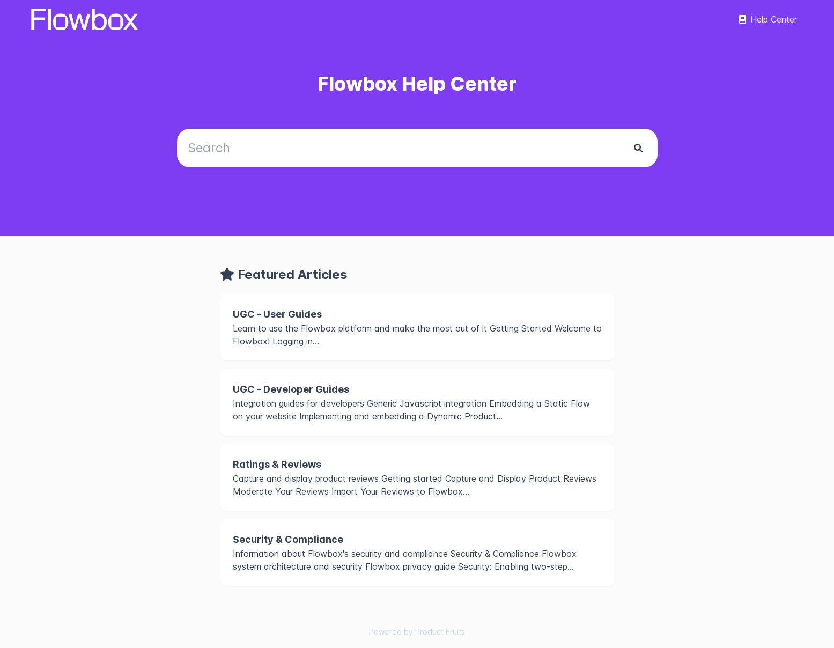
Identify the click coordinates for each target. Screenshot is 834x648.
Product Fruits (440, 631)
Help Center (768, 19)
